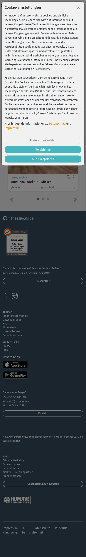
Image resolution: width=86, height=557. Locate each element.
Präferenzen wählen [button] (43, 140)
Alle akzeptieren (43, 159)
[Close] (78, 8)
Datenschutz (57, 123)
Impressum (12, 128)
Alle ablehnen (43, 149)
